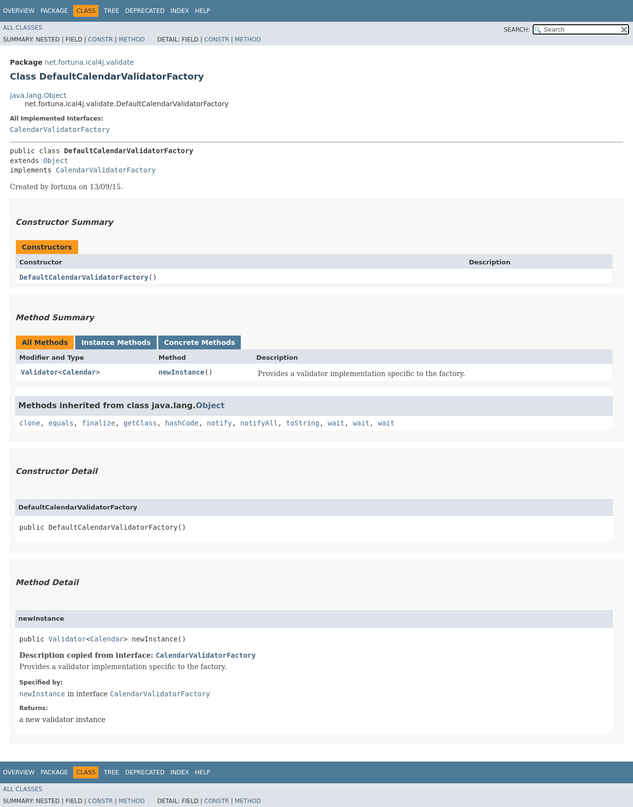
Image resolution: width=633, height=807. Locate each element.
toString (302, 423)
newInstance (182, 372)
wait (336, 423)
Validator (39, 372)
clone (29, 423)
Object (55, 161)
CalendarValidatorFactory (60, 129)
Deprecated (145, 10)
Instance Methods (115, 342)
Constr (100, 39)
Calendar (78, 372)
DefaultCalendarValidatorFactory (83, 277)
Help (202, 10)
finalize (98, 423)
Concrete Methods (199, 342)
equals (61, 423)
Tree (111, 10)
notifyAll (259, 423)
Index (180, 10)
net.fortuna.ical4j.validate (89, 62)
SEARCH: (517, 29)
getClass (140, 423)
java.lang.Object (38, 95)
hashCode (181, 423)
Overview (19, 10)
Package (54, 10)
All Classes (22, 27)
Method (132, 39)
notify (219, 423)
